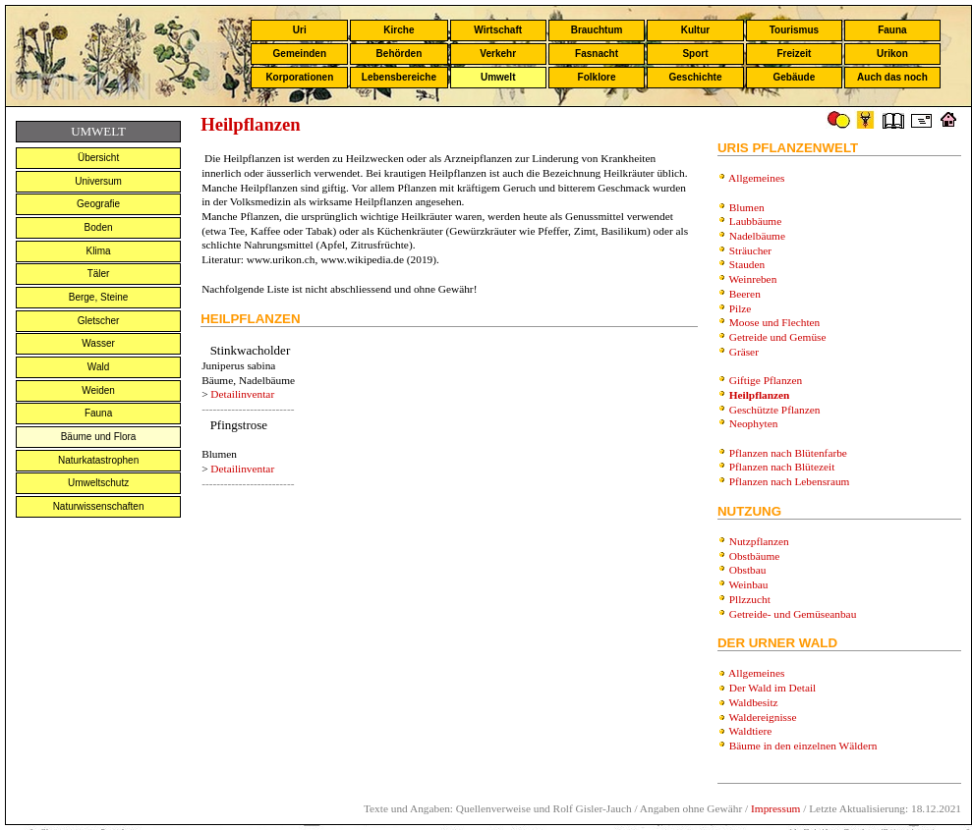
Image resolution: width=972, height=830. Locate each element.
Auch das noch (892, 77)
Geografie (98, 203)
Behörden (399, 53)
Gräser (744, 352)
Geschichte (695, 77)
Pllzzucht (750, 599)
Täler (98, 273)
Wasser (98, 343)
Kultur (695, 30)
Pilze (740, 308)
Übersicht (98, 157)
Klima (98, 251)
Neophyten (753, 423)
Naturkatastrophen (98, 460)
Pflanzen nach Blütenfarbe (788, 453)
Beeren (745, 294)
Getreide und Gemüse (778, 337)
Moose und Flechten (775, 322)
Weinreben (753, 279)
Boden (99, 227)
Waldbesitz (753, 702)
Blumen (747, 207)
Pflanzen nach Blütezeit (782, 466)
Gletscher (99, 320)
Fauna (892, 30)
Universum (98, 181)
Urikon (892, 53)
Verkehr (498, 53)
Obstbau (748, 570)
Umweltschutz (98, 482)
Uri (300, 30)
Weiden (98, 390)
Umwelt (498, 77)
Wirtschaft (498, 30)
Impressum (775, 808)
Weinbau (749, 584)
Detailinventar (242, 394)
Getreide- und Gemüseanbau (793, 614)
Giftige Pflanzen (766, 380)
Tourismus (794, 30)
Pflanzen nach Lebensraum (789, 481)
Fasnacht (596, 53)
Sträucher (750, 250)
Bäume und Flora (99, 436)
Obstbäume (754, 556)
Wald (98, 366)
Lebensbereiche (399, 77)
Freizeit (793, 53)
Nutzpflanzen (759, 541)
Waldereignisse (763, 717)
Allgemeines (756, 178)
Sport (695, 53)
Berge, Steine (99, 297)
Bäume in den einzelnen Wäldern (803, 745)
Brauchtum (597, 30)
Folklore (597, 77)
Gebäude (794, 77)
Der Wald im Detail (773, 687)
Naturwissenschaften (98, 506)
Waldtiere (750, 731)
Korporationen (299, 77)
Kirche (398, 30)
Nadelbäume (757, 236)
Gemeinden (299, 53)
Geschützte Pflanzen (775, 409)
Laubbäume (755, 221)
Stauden (747, 264)
